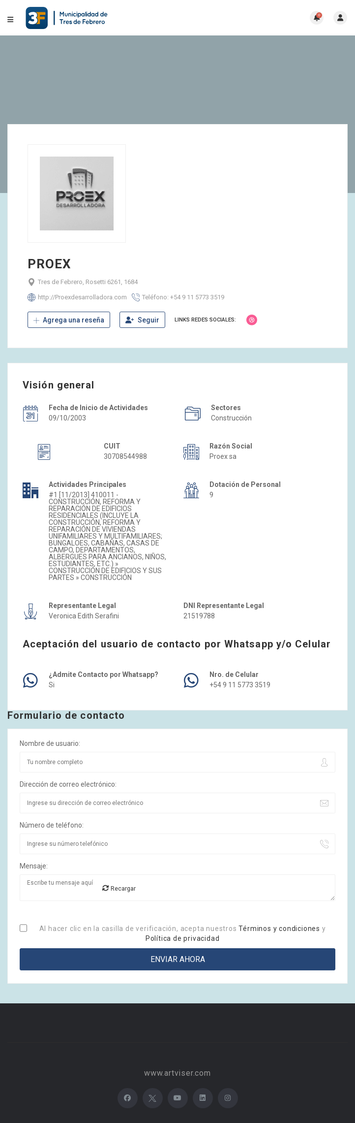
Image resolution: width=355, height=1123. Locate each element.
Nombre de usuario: (50, 743)
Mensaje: (34, 866)
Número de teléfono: (52, 825)
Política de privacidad (183, 938)
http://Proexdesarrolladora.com (82, 297)
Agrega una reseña (68, 320)
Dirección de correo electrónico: (68, 784)
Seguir (142, 320)
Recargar (119, 888)
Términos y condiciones (279, 928)
